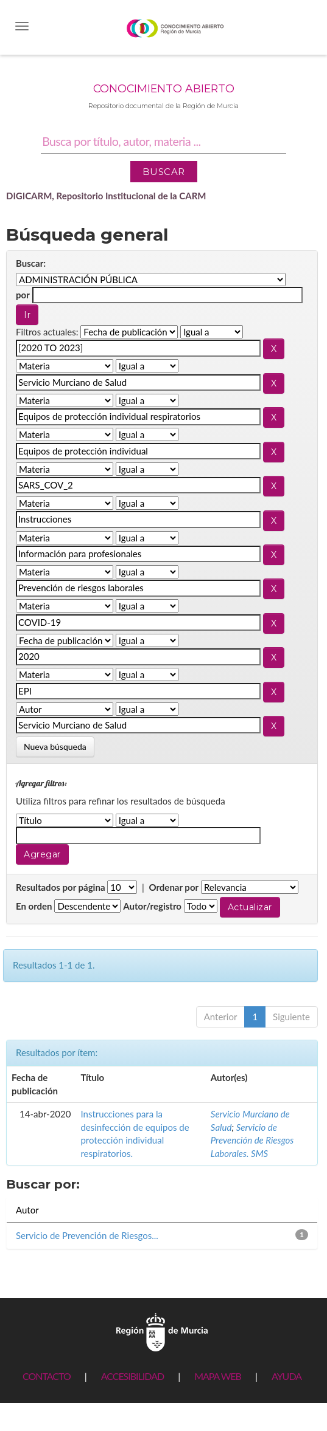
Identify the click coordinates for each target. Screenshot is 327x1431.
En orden (34, 906)
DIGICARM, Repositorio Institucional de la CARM (106, 195)
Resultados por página (60, 887)
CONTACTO (47, 1376)
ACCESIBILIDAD (132, 1376)
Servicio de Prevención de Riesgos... (87, 1235)
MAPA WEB (217, 1376)
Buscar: (31, 263)
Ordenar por (174, 887)
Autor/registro (152, 906)
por (23, 294)
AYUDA (286, 1376)
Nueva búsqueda (55, 746)
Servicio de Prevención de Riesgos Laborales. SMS (252, 1140)
